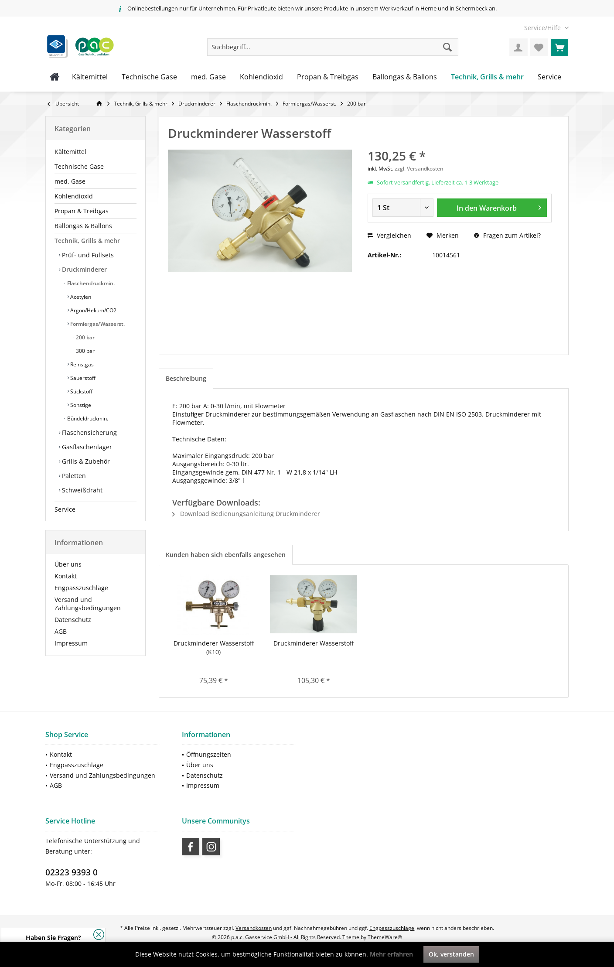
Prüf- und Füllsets (87, 255)
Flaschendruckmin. (90, 283)
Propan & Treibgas (82, 211)
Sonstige (80, 405)
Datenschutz (73, 619)
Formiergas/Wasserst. (97, 324)
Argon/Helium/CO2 (92, 310)
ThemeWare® (385, 937)
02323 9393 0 (71, 872)
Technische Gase (79, 166)
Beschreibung (186, 378)
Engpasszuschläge (81, 588)
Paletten (73, 476)
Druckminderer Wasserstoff (313, 643)
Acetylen (80, 297)
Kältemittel (70, 151)
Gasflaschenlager (86, 447)
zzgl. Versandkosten (419, 168)
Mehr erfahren (391, 954)
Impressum (71, 643)
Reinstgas (81, 364)
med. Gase (70, 181)
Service (65, 509)
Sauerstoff (82, 378)
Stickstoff (80, 391)
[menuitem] (543, 27)
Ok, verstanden (451, 954)
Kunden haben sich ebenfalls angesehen (226, 554)
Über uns (68, 564)
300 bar (85, 351)
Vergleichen (389, 235)
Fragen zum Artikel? (507, 235)
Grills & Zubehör (85, 461)
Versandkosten (253, 928)
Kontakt (66, 576)
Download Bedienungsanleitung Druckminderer (246, 513)
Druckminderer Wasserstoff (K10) (214, 647)
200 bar (85, 337)
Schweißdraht (81, 490)
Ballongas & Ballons (83, 226)
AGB (61, 631)
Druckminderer (83, 269)
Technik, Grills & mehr (87, 240)
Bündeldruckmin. (87, 418)
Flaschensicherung (88, 432)
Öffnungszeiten (208, 754)
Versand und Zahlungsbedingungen (88, 603)
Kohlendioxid (74, 196)
